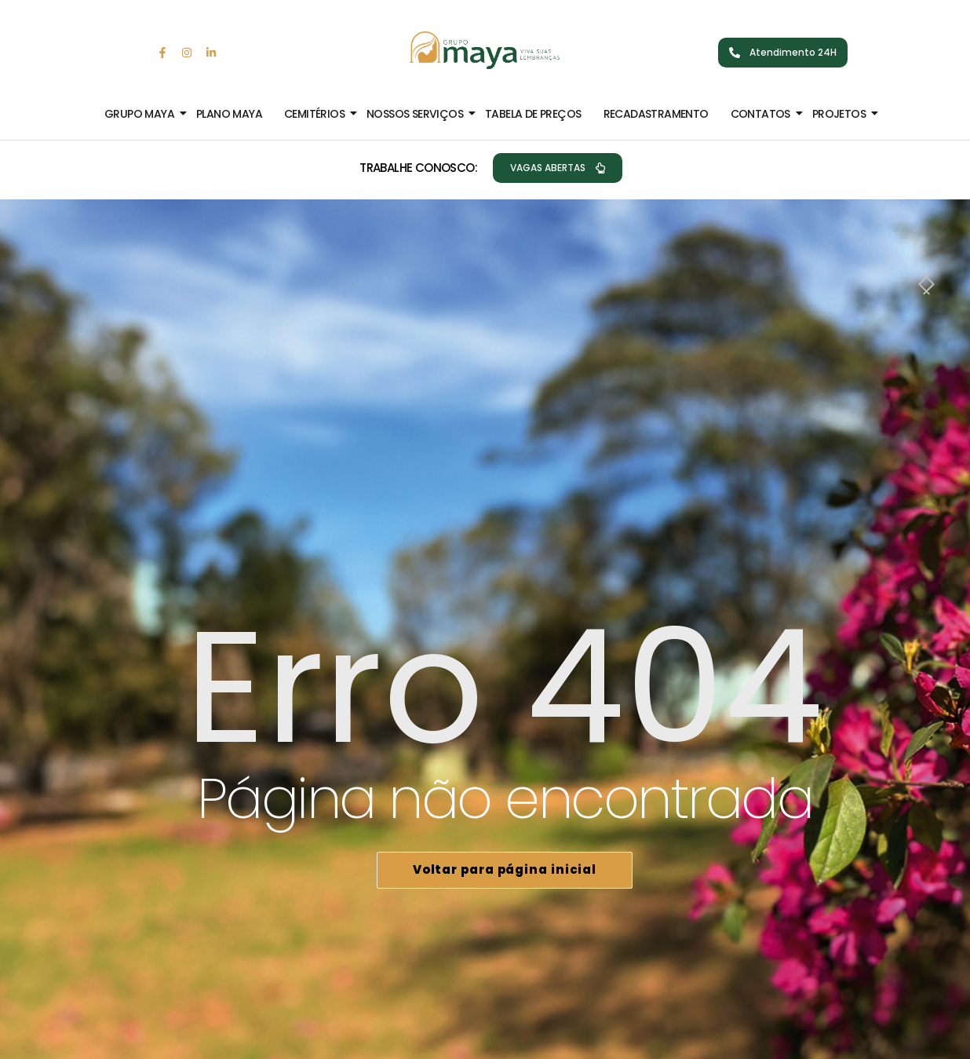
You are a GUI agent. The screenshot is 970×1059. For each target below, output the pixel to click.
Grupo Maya (142, 114)
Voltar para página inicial (504, 869)
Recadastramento (656, 114)
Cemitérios (317, 114)
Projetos (842, 114)
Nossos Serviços (417, 114)
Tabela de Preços (533, 114)
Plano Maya (229, 114)
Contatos (764, 114)
